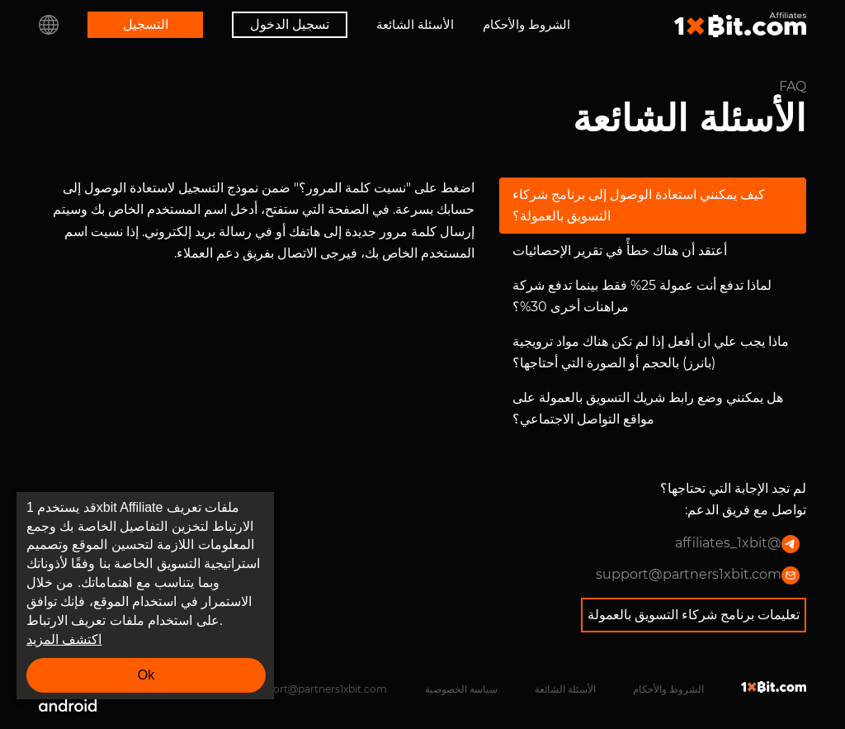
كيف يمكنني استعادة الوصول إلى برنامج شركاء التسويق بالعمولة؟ (638, 205)
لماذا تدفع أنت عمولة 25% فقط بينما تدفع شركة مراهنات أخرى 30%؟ (642, 296)
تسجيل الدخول (289, 24)
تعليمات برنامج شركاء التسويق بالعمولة (694, 614)
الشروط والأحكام (526, 24)
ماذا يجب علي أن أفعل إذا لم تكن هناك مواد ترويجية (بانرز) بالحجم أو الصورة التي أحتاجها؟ (650, 352)
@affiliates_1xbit (737, 544)
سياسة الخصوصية (461, 689)
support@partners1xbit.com (698, 575)
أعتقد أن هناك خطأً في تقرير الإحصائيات (619, 250)
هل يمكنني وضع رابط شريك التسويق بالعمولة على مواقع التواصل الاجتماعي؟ (647, 408)
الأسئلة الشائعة (415, 24)
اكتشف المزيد (63, 639)
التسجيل (145, 24)
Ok (146, 675)
